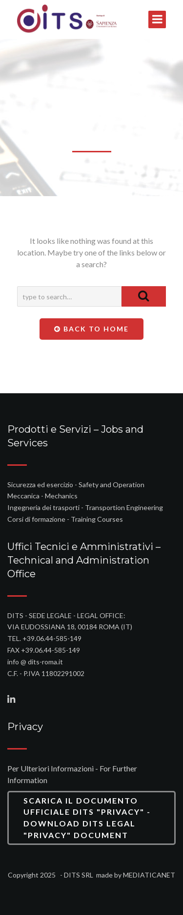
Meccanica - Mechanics (42, 496)
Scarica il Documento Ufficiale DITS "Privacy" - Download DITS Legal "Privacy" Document (87, 818)
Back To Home (91, 329)
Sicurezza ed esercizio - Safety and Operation (75, 484)
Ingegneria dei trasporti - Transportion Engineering (85, 507)
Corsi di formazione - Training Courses (65, 519)
